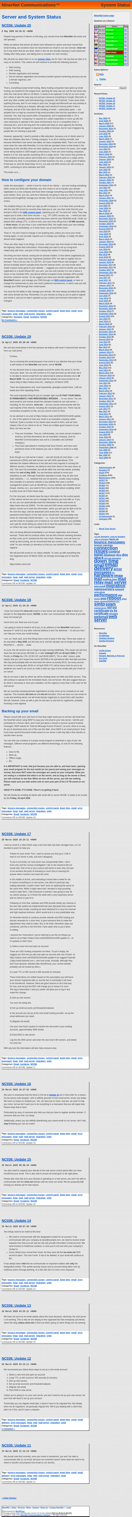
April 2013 (103, 370)
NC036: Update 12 (16, 1357)
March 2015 (104, 324)
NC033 (102, 501)
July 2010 (103, 435)
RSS (101, 74)
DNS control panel (32, 212)
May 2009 (103, 455)
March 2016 (104, 303)
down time (65, 310)
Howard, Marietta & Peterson (112, 656)
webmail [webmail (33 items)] (101, 617)
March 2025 (104, 139)
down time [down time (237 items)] (106, 561)
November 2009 (106, 442)
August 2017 (104, 275)
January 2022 (105, 180)
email (74, 310)
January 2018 (105, 262)
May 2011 (103, 411)
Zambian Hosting (106, 638)
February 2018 (105, 260)
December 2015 (106, 306)
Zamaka (102, 653)
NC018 (102, 483)
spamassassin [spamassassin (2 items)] (100, 608)
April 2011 (103, 414)
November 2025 (106, 129)
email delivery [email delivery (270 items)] (106, 566)
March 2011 (104, 417)
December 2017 (106, 265)
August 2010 (104, 432)
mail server (29, 314)
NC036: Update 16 (16, 1083)
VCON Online (105, 651)
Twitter (102, 79)
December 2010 (106, 422)
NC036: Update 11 (16, 1444)
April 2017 (103, 280)
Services (21, 1506)
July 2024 (103, 149)
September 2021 (106, 185)
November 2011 (106, 399)
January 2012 (105, 396)
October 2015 (105, 311)
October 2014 (105, 337)
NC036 (43, 317)
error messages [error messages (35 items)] (108, 570)
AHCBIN (102, 661)
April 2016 (103, 301)
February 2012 (105, 393)
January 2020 (105, 216)
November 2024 (106, 147)
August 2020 (104, 203)
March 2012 (104, 391)
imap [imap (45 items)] (118, 575)
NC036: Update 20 (16, 25)
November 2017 (106, 267)
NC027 (102, 493)
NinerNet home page (104, 15)
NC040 (102, 511)
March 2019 (104, 239)
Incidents (34, 317)
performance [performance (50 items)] (105, 595)
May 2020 (103, 211)
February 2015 (105, 327)
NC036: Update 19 (16, 336)
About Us (44, 1506)
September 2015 (106, 314)
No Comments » (9, 320)
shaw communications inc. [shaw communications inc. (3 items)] (107, 601)
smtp (49, 314)
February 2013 (105, 375)
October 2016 (105, 291)
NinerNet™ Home (9, 1506)
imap (15, 314)
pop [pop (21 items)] (104, 598)
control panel (52, 310)
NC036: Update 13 (16, 1304)
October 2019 (105, 224)
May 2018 (103, 255)
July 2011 (103, 409)
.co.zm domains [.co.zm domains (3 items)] (101, 536)
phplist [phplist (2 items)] (97, 599)
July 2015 (103, 319)
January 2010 (105, 440)
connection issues (36, 310)
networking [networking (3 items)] (99, 592)
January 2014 (105, 352)
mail (21, 314)
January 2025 (105, 141)
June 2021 (103, 190)
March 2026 (104, 123)
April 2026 (103, 121)
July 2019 (103, 231)
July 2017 (103, 278)
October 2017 (105, 270)
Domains (18, 317)
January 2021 (105, 198)
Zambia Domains (106, 641)
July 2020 (103, 206)
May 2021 (103, 193)
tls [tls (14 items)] (111, 610)
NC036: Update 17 (16, 833)
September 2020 (106, 201)
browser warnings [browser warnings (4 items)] (103, 545)
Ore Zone (103, 658)
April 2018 (103, 257)
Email (26, 317)
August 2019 (104, 229)
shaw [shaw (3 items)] (124, 599)
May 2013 (103, 368)
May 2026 (103, 118)
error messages (18, 1421)
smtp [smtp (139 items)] (99, 604)
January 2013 (105, 378)
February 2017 (105, 283)
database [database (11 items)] (109, 554)
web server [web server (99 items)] (105, 618)
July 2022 (103, 170)
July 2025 (103, 134)
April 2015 (103, 321)
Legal (69, 1506)
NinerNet (103, 633)
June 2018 (103, 252)
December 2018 (106, 244)
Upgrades (103, 519)
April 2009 (103, 458)
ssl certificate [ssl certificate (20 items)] (105, 609)
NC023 (102, 488)
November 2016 (106, 288)
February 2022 (105, 177)
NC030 (102, 496)
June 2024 (103, 152)
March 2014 (104, 350)
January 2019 (105, 242)
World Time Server (107, 529)
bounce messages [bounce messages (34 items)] (109, 542)
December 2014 (106, 332)
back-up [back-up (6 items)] (114, 539)
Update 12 (54, 1094)
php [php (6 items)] (120, 595)
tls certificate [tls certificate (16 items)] (105, 612)
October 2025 (105, 131)
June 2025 (103, 136)
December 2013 (106, 355)
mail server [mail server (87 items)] (115, 582)
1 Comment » (8, 1427)
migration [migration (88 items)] (115, 585)
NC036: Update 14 (16, 1219)
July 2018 (103, 249)
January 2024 (105, 159)
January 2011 (105, 419)
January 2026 (105, 126)
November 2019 (106, 221)
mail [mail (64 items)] (98, 579)
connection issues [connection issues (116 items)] (106, 549)
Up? (126, 30)
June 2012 (103, 386)
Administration (105, 467)
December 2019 (106, 219)
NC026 (102, 491)
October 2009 (105, 445)
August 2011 (104, 406)
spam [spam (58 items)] (111, 604)
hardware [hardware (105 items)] (103, 575)
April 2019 (103, 237)
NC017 (102, 480)
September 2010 (106, 429)
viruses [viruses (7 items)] (113, 613)
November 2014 (106, 334)
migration (41, 314)
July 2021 (103, 188)
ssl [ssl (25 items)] (109, 607)
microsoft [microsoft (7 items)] (100, 586)
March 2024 (104, 154)
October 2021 (105, 183)
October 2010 (105, 427)
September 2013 (106, 360)
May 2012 (103, 388)
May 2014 (103, 347)
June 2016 (103, 298)
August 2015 (104, 316)
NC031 (102, 498)
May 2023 (103, 165)
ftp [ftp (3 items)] (113, 573)
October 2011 (105, 401)
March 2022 (104, 175)
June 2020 (103, 208)
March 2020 (104, 213)
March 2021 (104, 195)
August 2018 (104, 247)
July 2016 (103, 296)
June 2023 (103, 162)
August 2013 (104, 363)
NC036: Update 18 (16, 599)
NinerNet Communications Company (35, 1513)
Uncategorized (105, 516)
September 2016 (106, 293)
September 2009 (106, 447)
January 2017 (105, 285)
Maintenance (105, 478)
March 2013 (104, 373)
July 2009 (103, 450)
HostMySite (104, 636)
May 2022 (103, 172)
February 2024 (105, 157)
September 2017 (106, 273)
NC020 (102, 485)
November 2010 (106, 424)
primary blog (44, 59)
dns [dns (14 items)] (119, 555)
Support (35, 1506)
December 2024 (106, 144)
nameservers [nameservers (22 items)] (104, 589)
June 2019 (103, 234)
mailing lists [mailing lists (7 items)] (110, 579)
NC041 (102, 514)
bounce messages (16, 310)
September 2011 (106, 404)
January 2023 (105, 167)
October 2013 (105, 357)
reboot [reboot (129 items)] (114, 598)
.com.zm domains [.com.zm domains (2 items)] (117, 537)
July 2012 (103, 383)
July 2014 (103, 342)
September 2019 (106, 226)
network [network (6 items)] (119, 589)
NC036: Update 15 (16, 1158)
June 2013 (103, 365)
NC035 (102, 503)
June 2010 (103, 437)
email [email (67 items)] (99, 565)
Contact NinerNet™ (57, 1506)
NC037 (102, 509)
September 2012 (106, 381)
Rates (28, 1506)
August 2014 (104, 339)
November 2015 (106, 309)
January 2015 (105, 329)
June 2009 (103, 453)
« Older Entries (9, 1496)
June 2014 (103, 345)
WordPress (20, 1509)
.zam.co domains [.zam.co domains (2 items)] (101, 539)
